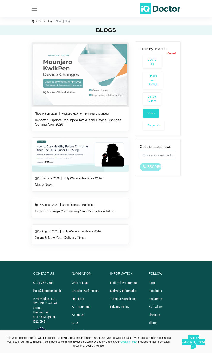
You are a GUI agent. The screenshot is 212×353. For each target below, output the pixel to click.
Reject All (198, 343)
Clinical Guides (152, 99)
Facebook (155, 290)
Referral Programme (124, 282)
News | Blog (63, 21)
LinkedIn (154, 314)
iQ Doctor (37, 21)
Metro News (44, 185)
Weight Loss (80, 282)
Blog (49, 21)
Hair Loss (78, 298)
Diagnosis (154, 125)
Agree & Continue (190, 339)
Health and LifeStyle (153, 80)
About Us (78, 314)
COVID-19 (153, 61)
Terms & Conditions (123, 298)
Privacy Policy (119, 306)
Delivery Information (123, 290)
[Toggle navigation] (34, 9)
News (151, 113)
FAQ (75, 322)
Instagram (155, 298)
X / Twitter (155, 306)
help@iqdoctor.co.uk (47, 290)
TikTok (153, 322)
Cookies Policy (128, 341)
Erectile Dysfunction (85, 290)
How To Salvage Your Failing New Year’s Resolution (75, 211)
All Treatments (81, 306)
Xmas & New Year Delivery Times (60, 238)
